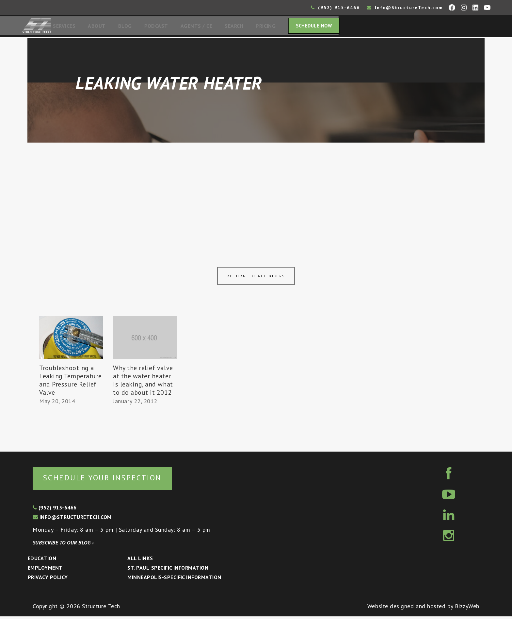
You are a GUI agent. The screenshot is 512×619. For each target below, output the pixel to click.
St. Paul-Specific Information (167, 570)
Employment (45, 570)
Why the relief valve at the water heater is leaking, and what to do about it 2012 (143, 382)
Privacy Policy (48, 579)
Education (42, 561)
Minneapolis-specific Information (174, 579)
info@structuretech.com (72, 519)
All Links (140, 561)
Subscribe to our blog (63, 545)
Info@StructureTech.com (405, 7)
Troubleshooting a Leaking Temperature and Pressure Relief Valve (70, 382)
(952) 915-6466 (335, 7)
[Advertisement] (256, 193)
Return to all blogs (256, 277)
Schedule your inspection (109, 479)
